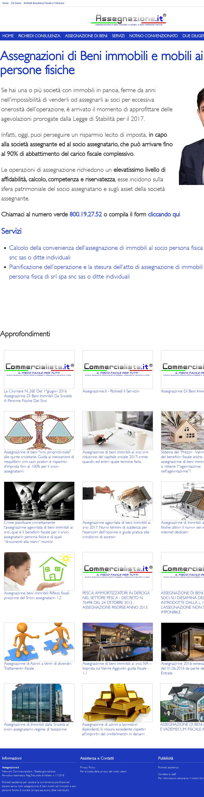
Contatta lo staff (167, 774)
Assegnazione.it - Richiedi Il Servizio (110, 391)
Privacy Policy (87, 767)
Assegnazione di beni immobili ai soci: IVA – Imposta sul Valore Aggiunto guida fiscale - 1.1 (117, 668)
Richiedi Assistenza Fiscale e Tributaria (44, 3)
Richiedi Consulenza (39, 36)
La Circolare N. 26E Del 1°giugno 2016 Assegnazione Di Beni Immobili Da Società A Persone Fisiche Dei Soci (38, 396)
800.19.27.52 (86, 214)
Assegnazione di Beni (86, 36)
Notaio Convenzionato (153, 36)
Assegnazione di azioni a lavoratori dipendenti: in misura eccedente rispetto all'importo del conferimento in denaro (114, 729)
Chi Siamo (16, 3)
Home (5, 3)
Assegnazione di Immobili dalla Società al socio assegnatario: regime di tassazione (36, 726)
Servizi (118, 36)
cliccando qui (164, 214)
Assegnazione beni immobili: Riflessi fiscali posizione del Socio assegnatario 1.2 (36, 595)
